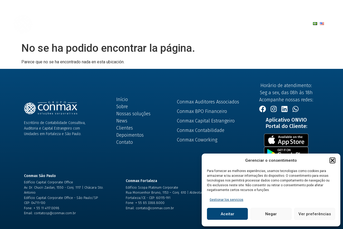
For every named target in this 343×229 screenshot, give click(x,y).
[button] (332, 160)
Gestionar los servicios (226, 200)
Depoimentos (195, 23)
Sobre (88, 23)
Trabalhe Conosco (262, 23)
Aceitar (227, 214)
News (163, 23)
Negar (271, 214)
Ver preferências (314, 214)
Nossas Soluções (124, 23)
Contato (226, 23)
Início (66, 23)
